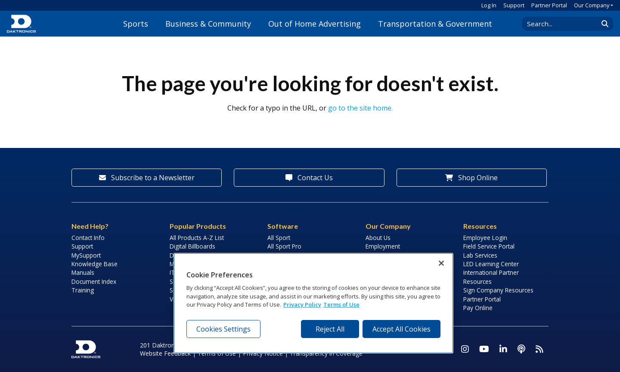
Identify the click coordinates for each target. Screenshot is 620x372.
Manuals (82, 272)
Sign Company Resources (498, 290)
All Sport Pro (284, 246)
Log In (488, 5)
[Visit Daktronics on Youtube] (484, 349)
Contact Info (88, 238)
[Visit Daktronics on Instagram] (465, 349)
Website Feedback (165, 353)
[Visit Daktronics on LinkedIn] (503, 349)
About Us (378, 238)
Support (513, 5)
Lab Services (480, 255)
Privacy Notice (263, 353)
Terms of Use (217, 353)
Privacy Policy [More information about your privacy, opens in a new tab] (302, 304)
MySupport (86, 255)
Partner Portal (549, 5)
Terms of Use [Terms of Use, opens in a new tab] (341, 304)
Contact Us (309, 177)
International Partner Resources (491, 276)
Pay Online (478, 308)
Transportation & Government (435, 23)
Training (82, 290)
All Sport (278, 238)
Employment (383, 246)
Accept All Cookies (401, 329)
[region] (313, 303)
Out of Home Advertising (314, 23)
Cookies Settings (223, 329)
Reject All (330, 329)
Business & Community (208, 23)
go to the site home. (360, 108)
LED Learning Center (491, 264)
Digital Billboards (192, 246)
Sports (135, 23)
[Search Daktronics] (564, 23)
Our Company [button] (591, 5)
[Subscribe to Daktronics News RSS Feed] (539, 349)
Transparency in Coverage (326, 353)
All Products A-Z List (197, 238)
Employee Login (485, 238)
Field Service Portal (489, 246)
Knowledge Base (94, 264)
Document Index (93, 281)
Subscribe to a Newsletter (147, 177)
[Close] (441, 263)
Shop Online (471, 177)
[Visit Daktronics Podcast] (521, 349)
